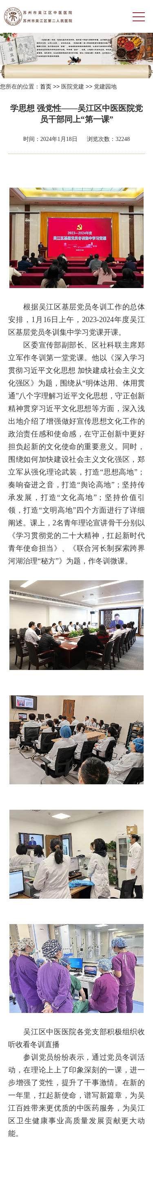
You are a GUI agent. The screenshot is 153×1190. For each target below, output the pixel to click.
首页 (45, 86)
